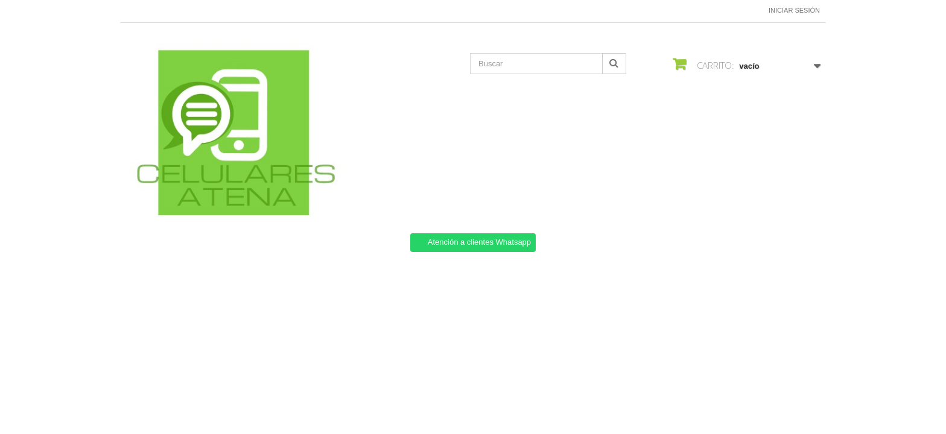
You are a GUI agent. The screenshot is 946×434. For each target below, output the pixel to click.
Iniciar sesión (794, 10)
